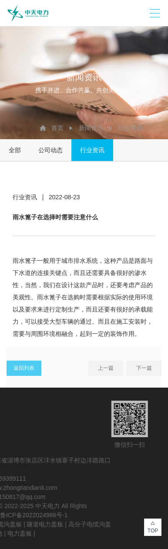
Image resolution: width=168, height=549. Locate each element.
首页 (57, 127)
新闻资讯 (91, 127)
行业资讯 (130, 127)
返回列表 (23, 370)
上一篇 (106, 370)
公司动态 (50, 150)
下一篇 (144, 370)
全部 (15, 150)
